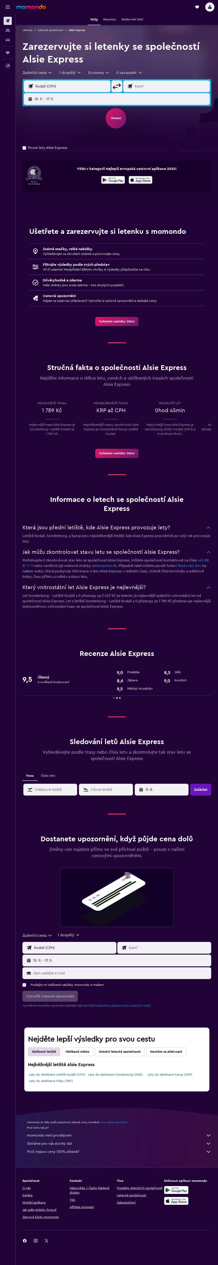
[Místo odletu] (71, 86)
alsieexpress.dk (104, 566)
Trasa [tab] (30, 775)
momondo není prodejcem (119, 1135)
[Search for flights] (8, 20)
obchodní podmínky (96, 1005)
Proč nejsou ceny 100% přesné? (119, 1151)
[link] (116, 321)
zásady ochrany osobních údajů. (131, 1005)
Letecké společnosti (50, 30)
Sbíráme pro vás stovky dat (119, 1143)
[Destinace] (171, 86)
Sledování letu (189, 566)
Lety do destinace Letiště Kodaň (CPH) (57, 1074)
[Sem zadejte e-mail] (121, 973)
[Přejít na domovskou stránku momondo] (31, 7)
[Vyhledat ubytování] (8, 30)
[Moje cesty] (8, 52)
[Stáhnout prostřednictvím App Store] (140, 180)
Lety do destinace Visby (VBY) (51, 1081)
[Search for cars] (8, 39)
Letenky (27, 30)
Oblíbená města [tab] (77, 1051)
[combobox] (37, 72)
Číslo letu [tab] (48, 775)
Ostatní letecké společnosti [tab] (120, 1051)
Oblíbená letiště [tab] (44, 1051)
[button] (8, 7)
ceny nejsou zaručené (113, 1122)
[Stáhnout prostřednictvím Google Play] (113, 180)
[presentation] (140, 180)
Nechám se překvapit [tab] (166, 1051)
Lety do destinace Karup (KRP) (169, 1074)
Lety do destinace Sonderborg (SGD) (115, 1074)
